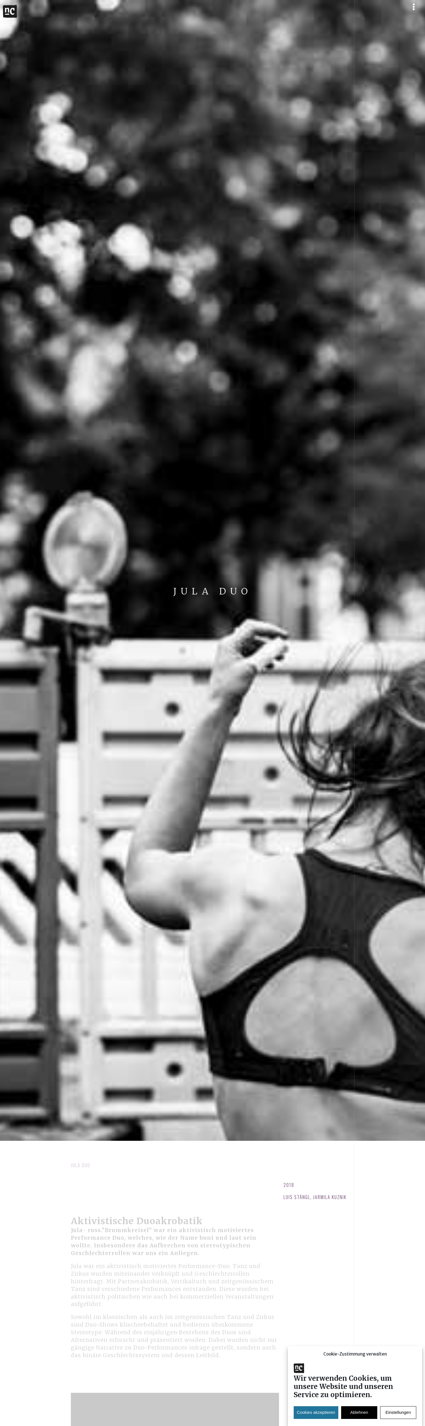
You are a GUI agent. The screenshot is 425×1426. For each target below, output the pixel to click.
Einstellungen (398, 1416)
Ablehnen (359, 1416)
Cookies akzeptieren (316, 1416)
